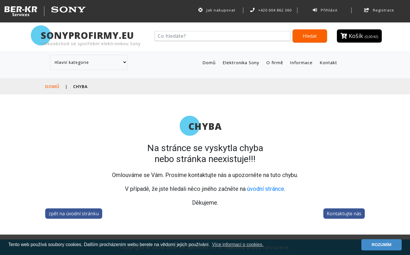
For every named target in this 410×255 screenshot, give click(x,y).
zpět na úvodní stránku (74, 213)
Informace (301, 62)
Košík (359, 36)
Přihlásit (325, 10)
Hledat (310, 36)
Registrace (379, 10)
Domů (210, 62)
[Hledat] (222, 36)
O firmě (274, 62)
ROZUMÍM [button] (382, 244)
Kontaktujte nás (344, 213)
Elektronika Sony (241, 62)
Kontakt (328, 62)
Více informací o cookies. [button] (237, 244)
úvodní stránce (265, 188)
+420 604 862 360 (271, 10)
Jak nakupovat (216, 10)
